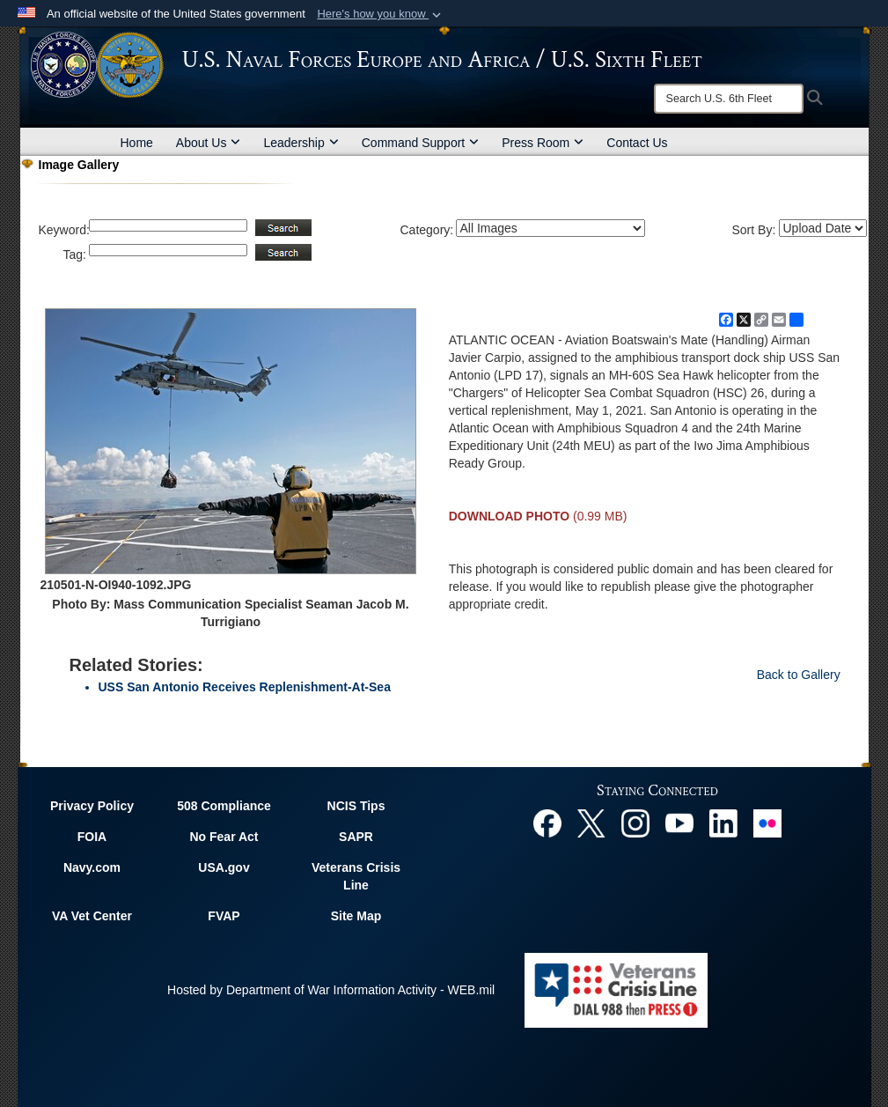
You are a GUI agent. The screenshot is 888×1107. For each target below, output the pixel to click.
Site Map (356, 916)
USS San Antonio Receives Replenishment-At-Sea (245, 687)
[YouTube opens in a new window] (679, 822)
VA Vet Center (92, 916)
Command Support (421, 143)
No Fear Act (223, 837)
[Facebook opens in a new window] (547, 822)
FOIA (91, 837)
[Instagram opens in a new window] (635, 822)
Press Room (542, 143)
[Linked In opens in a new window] (723, 822)
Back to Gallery (798, 675)
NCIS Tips (356, 806)
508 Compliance (224, 806)
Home (137, 143)
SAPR (356, 837)
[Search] (729, 99)
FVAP (223, 916)
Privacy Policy (92, 806)
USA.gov (223, 867)
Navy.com (92, 867)
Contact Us (636, 143)
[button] (380, 14)
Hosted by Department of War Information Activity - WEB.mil (331, 990)
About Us (208, 143)
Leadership (300, 143)
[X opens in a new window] (591, 822)
